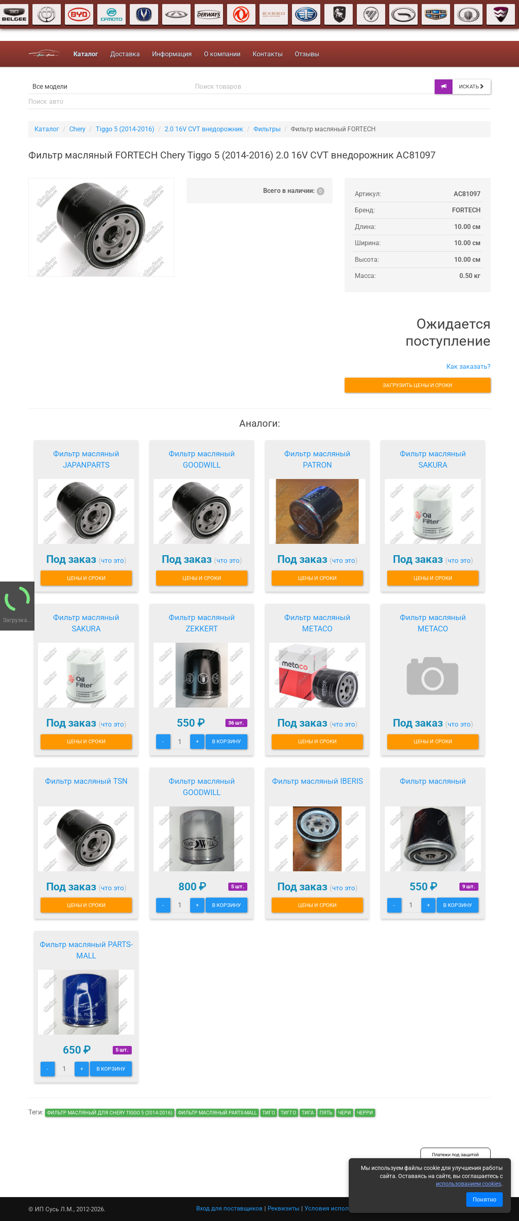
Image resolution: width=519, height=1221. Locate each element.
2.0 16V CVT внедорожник (204, 129)
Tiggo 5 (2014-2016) (125, 129)
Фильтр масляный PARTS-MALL (86, 950)
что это (112, 560)
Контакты (268, 54)
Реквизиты (284, 1208)
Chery (77, 129)
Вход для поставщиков (229, 1208)
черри (365, 1113)
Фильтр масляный (433, 781)
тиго (268, 1113)
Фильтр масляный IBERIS (317, 781)
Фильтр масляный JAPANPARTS (86, 459)
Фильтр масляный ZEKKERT (202, 623)
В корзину (226, 741)
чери (344, 1113)
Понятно (484, 1199)
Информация (172, 54)
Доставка (125, 54)
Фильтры (267, 129)
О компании (222, 54)
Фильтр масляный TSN (86, 781)
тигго (288, 1113)
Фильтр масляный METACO (317, 623)
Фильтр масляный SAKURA (433, 459)
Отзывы (307, 54)
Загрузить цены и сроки (417, 385)
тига (308, 1113)
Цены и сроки (86, 578)
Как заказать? (468, 366)
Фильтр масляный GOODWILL (202, 459)
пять (326, 1113)
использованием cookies (468, 1183)
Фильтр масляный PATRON (317, 459)
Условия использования (340, 1208)
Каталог (46, 129)
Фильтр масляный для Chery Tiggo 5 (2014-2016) (109, 1113)
